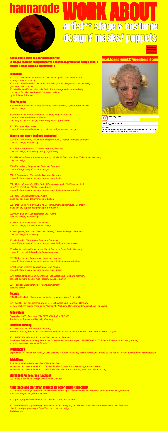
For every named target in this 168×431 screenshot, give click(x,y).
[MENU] (151, 49)
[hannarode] (34, 8)
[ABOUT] (133, 12)
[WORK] (84, 12)
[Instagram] (105, 118)
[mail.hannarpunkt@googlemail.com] (130, 59)
